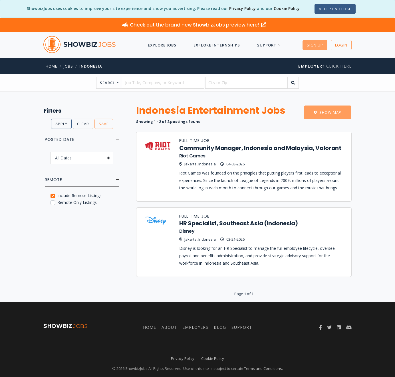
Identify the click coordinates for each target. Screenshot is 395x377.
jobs (68, 66)
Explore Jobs (162, 45)
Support (267, 45)
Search (108, 82)
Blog (220, 327)
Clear (83, 123)
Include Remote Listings (79, 195)
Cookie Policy (287, 8)
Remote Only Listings (77, 202)
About (169, 327)
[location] (246, 83)
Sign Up (315, 45)
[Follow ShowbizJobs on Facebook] (320, 327)
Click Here (325, 66)
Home (51, 66)
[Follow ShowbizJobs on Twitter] (329, 327)
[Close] (335, 9)
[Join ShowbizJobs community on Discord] (349, 327)
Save (104, 123)
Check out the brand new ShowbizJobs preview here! (194, 24)
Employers (195, 327)
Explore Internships (217, 45)
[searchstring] (163, 83)
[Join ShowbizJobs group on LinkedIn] (339, 327)
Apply (61, 123)
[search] (293, 83)
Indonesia (90, 66)
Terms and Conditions (263, 368)
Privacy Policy (242, 8)
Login (341, 45)
